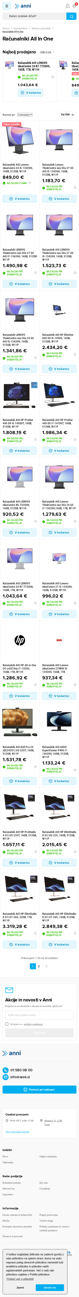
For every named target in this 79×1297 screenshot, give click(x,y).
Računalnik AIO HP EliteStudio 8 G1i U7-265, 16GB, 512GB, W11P (59, 917)
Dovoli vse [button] (50, 1287)
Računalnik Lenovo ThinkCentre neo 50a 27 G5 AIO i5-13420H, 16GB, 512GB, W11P (57, 169)
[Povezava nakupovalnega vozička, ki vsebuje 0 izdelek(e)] (74, 6)
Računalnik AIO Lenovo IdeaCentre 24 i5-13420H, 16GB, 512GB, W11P (18, 168)
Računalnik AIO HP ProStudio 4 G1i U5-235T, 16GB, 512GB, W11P (20, 835)
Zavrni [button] (20, 1287)
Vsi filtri (67, 115)
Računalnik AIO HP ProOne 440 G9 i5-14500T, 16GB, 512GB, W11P (18, 423)
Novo (5, 1156)
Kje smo (44, 1182)
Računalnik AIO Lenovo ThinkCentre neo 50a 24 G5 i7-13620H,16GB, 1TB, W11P (59, 505)
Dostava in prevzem (13, 1236)
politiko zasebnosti (33, 1024)
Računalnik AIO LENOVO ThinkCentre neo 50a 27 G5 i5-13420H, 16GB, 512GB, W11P (57, 254)
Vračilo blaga (46, 1220)
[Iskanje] (39, 16)
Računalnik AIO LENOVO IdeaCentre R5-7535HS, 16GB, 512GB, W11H (16, 505)
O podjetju (45, 1188)
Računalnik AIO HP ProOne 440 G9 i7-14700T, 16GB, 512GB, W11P (57, 423)
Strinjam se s (24, 1024)
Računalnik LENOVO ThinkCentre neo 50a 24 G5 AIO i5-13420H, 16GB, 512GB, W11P (18, 339)
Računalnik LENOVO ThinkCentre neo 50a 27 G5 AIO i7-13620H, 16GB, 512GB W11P (20, 254)
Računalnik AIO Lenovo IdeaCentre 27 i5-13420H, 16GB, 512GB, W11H (57, 587)
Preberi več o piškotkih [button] (20, 1279)
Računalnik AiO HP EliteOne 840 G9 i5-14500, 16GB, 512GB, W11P (57, 338)
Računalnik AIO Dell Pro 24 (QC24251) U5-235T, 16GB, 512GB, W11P (18, 750)
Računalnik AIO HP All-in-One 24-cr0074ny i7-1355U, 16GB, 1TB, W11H (19, 668)
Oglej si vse (45, 52)
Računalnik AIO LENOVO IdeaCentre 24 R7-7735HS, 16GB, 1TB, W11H (18, 587)
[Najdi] (71, 16)
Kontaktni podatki (12, 1182)
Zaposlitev (8, 1194)
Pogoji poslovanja (49, 1215)
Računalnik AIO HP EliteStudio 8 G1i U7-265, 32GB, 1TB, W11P (20, 917)
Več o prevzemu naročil (17, 1131)
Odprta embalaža (48, 1156)
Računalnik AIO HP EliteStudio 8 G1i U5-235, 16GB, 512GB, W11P (59, 835)
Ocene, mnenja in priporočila (17, 1215)
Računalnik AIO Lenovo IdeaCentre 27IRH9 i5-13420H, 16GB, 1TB (55, 668)
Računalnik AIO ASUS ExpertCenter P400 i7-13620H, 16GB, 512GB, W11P (55, 752)
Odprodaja (8, 1162)
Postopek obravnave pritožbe (17, 1226)
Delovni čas (8, 1188)
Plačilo (6, 1220)
